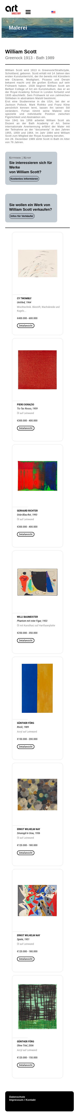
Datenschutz (17, 1096)
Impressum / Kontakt (22, 1099)
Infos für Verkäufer (21, 216)
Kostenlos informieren (24, 178)
